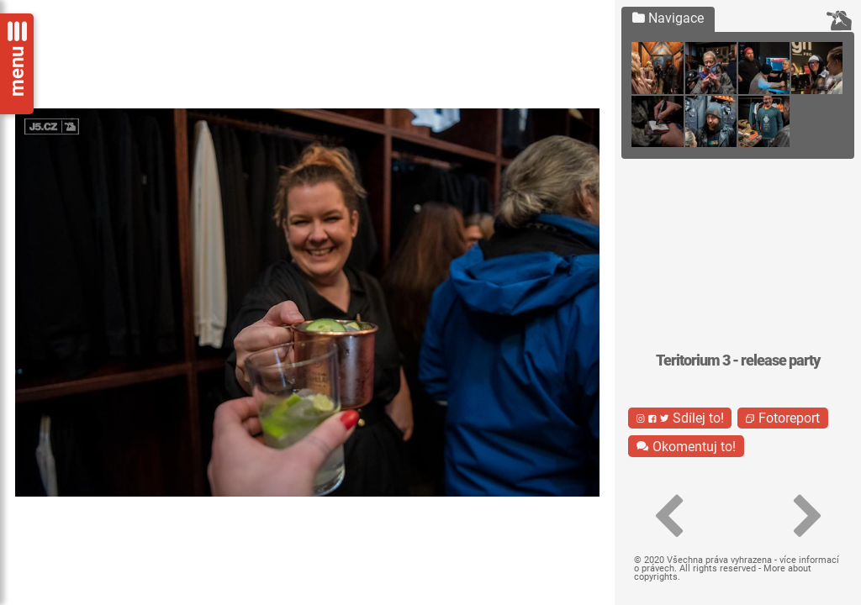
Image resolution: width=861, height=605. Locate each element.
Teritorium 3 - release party (738, 360)
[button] (667, 516)
